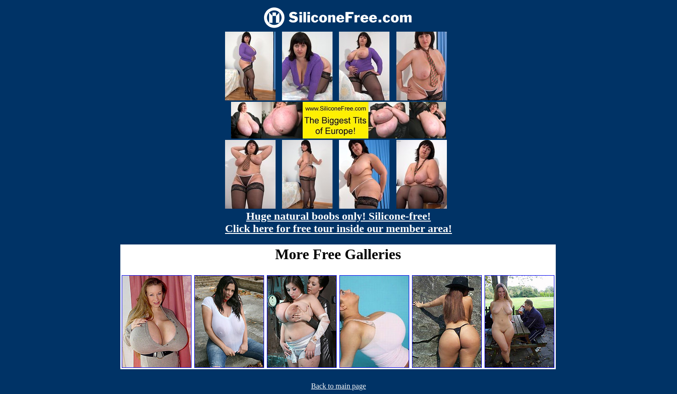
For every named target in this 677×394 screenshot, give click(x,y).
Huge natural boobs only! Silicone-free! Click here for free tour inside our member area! (338, 222)
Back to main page (338, 386)
